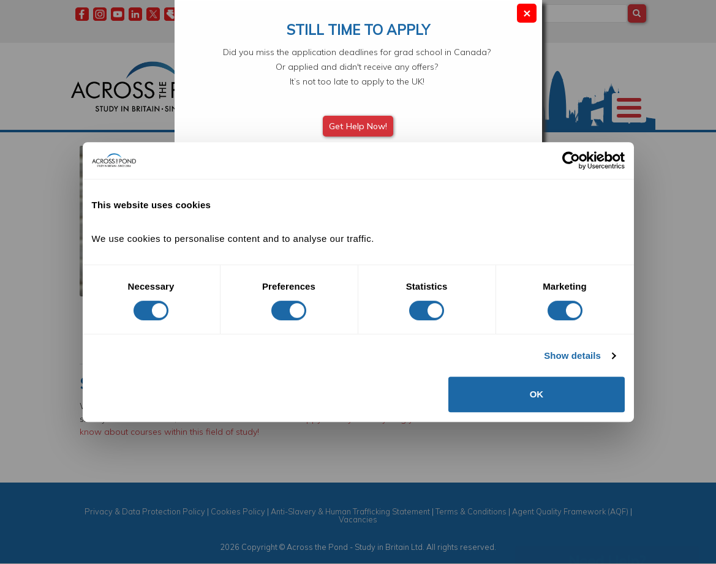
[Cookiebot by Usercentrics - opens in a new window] (571, 160)
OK (537, 394)
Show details (572, 355)
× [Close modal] (526, 12)
